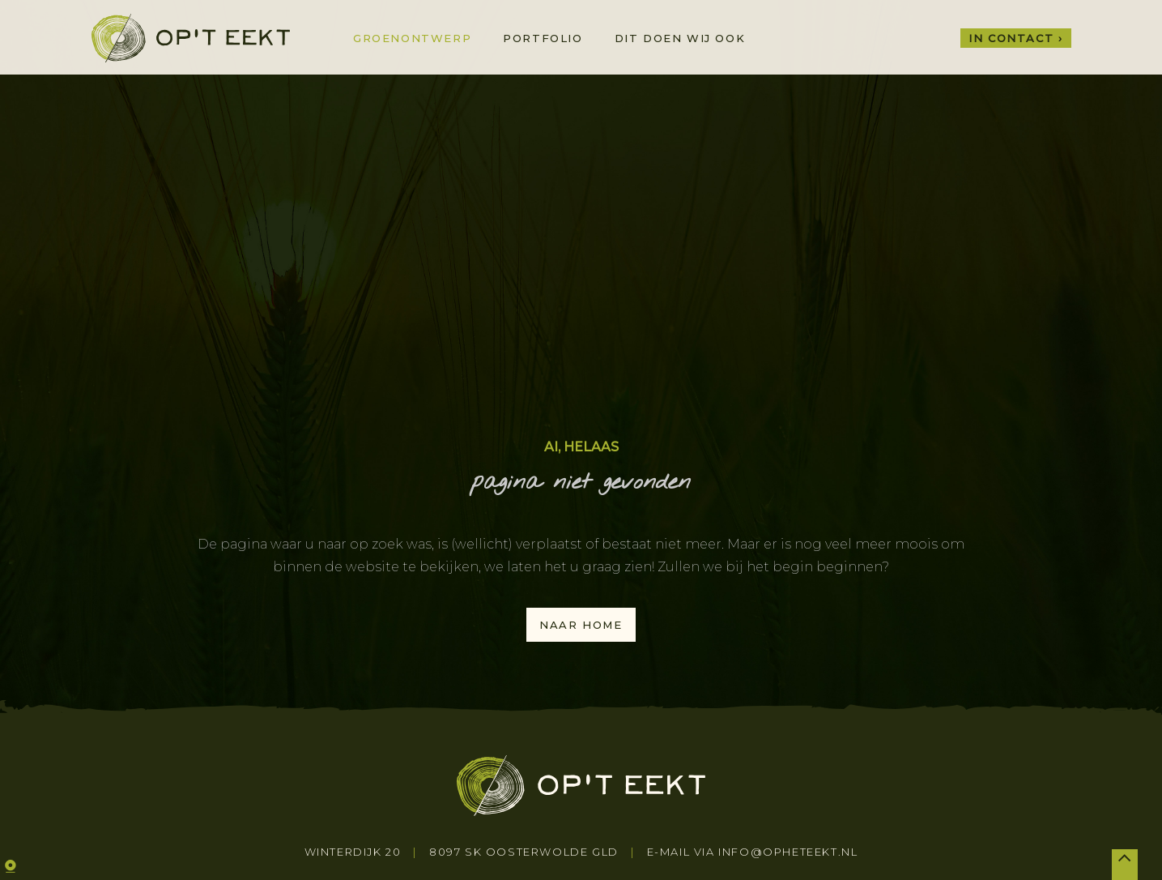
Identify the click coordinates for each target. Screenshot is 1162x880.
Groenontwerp (412, 38)
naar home (580, 624)
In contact (1010, 38)
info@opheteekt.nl (788, 851)
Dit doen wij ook (680, 38)
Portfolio (542, 38)
